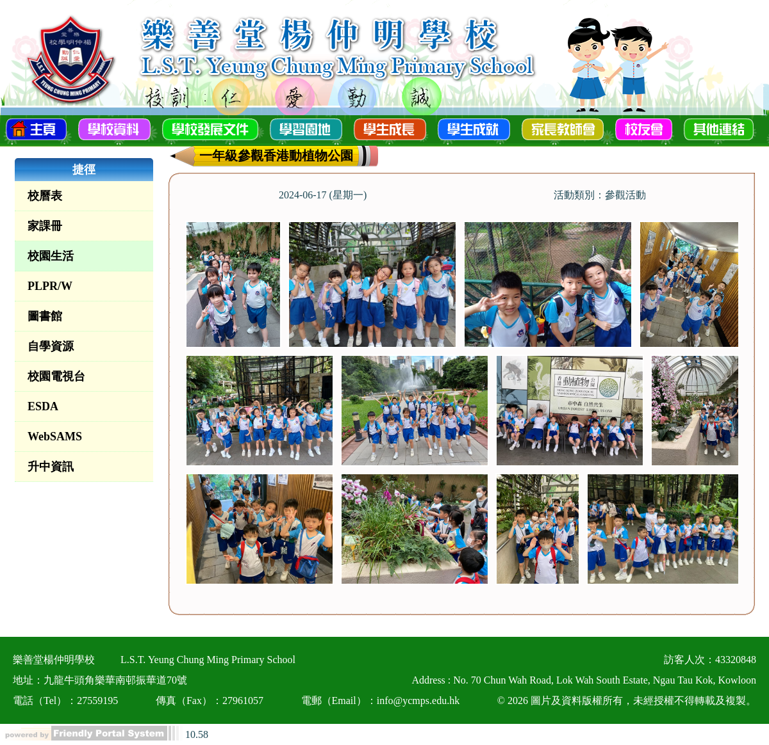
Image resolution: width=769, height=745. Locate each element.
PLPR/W (50, 286)
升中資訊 (51, 466)
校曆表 (45, 195)
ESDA (43, 406)
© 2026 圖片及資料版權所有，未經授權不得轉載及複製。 (626, 700)
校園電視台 (56, 376)
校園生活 (51, 256)
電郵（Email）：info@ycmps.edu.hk (380, 700)
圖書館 (45, 316)
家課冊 (45, 226)
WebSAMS (55, 436)
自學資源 (51, 346)
